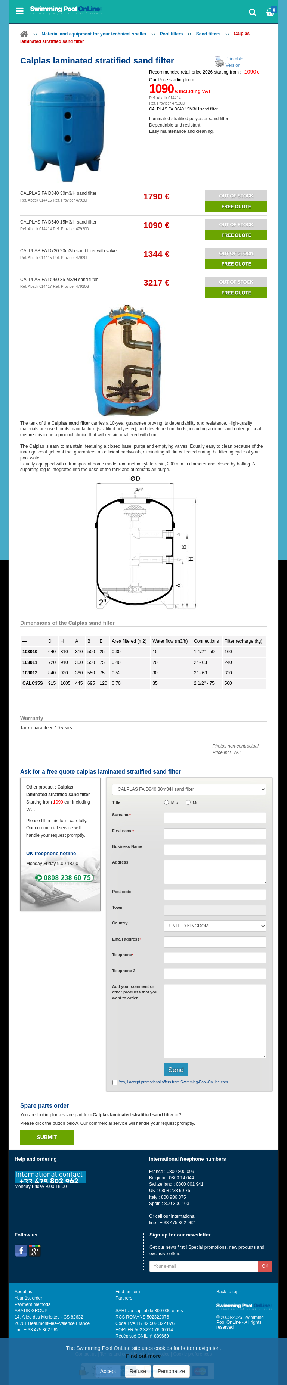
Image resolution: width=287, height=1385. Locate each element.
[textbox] (215, 894)
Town (117, 907)
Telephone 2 (123, 970)
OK (265, 1266)
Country (119, 923)
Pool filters (171, 34)
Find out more (143, 1356)
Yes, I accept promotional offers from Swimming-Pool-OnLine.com (173, 1082)
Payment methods (32, 1304)
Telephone (122, 954)
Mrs (174, 803)
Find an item (127, 1291)
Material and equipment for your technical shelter (93, 34)
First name (123, 831)
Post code (122, 891)
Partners (123, 1298)
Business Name (127, 846)
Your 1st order (28, 1298)
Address (120, 862)
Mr (195, 803)
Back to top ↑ (229, 1291)
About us (23, 1291)
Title (116, 802)
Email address (126, 939)
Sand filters (208, 34)
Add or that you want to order (134, 992)
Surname (121, 814)
